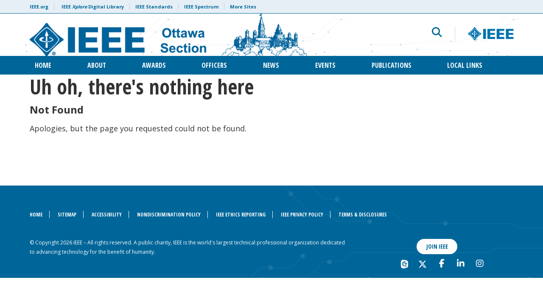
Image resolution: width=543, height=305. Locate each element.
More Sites (243, 6)
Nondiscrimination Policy (169, 214)
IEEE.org (39, 6)
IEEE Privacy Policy (302, 214)
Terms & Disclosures (363, 214)
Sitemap (67, 214)
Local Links (464, 65)
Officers (214, 65)
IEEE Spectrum (201, 6)
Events (325, 65)
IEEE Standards (154, 6)
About (96, 65)
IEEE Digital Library (93, 6)
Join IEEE (437, 246)
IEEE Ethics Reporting (241, 214)
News (271, 65)
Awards (154, 65)
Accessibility (107, 214)
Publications (391, 65)
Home (43, 65)
